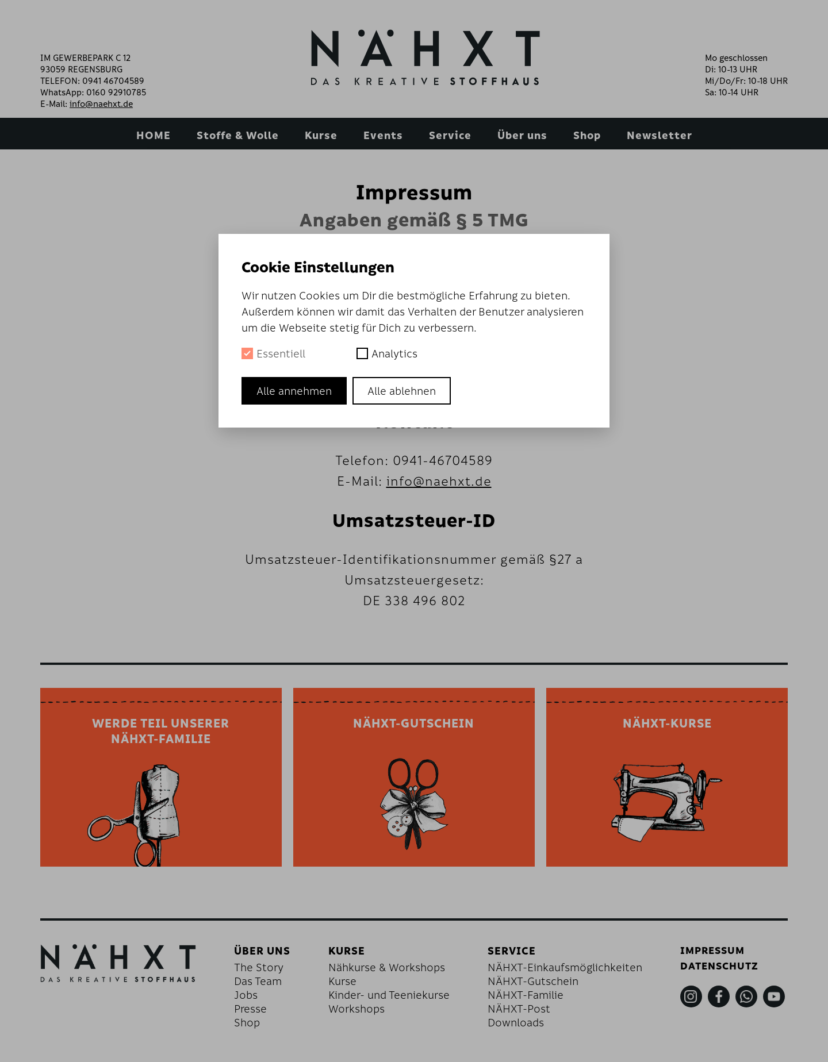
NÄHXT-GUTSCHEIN (414, 725)
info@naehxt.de (101, 103)
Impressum (710, 954)
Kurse (321, 135)
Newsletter (659, 135)
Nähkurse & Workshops (393, 971)
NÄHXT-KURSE (667, 725)
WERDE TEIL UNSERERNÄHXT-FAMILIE (161, 733)
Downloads (516, 1026)
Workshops (363, 1012)
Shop (587, 135)
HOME (153, 135)
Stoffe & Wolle (238, 135)
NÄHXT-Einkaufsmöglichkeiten (565, 971)
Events (383, 135)
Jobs (257, 999)
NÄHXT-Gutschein (533, 985)
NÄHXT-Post (519, 1012)
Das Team (269, 985)
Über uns (522, 135)
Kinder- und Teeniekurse (395, 999)
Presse (262, 1012)
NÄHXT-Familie (526, 999)
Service (450, 135)
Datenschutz (717, 971)
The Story (270, 971)
